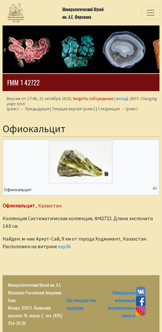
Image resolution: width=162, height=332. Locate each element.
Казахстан (49, 205)
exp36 (64, 246)
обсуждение (102, 98)
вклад (121, 98)
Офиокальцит (19, 205)
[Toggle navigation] (150, 12)
